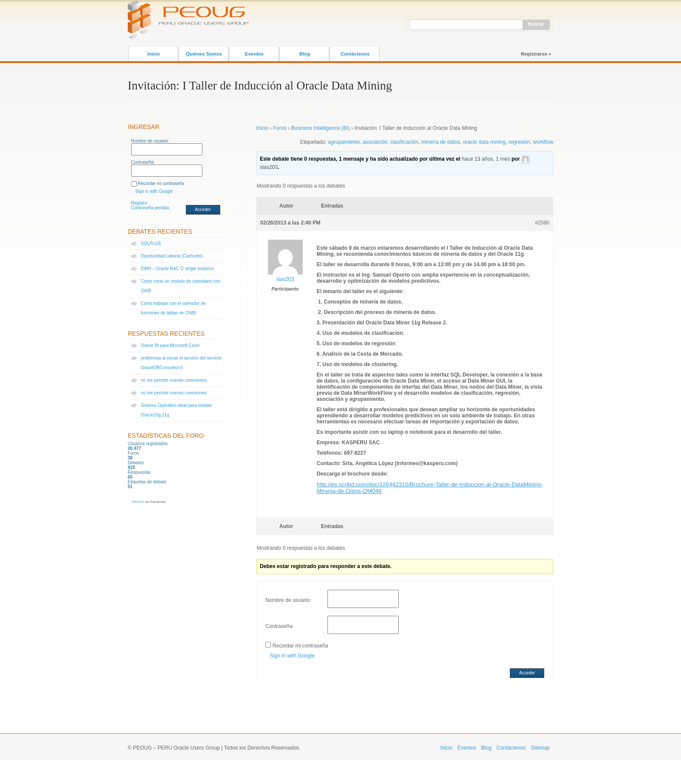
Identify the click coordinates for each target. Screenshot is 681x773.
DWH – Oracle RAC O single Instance (177, 268)
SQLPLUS (151, 243)
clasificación (404, 142)
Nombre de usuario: (150, 141)
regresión (519, 142)
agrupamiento (344, 142)
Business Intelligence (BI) (320, 128)
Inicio (153, 53)
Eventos (254, 53)
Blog (304, 53)
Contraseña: (143, 162)
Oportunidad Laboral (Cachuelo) (172, 256)
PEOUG (138, 502)
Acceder (203, 209)
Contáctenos (355, 53)
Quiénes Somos (204, 53)
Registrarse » (536, 53)
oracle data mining (484, 142)
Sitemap (540, 748)
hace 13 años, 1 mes (486, 159)
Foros (280, 128)
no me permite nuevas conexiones (174, 380)
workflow (543, 142)
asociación (375, 142)
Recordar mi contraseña (161, 183)
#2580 (542, 223)
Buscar (536, 23)
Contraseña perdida (150, 207)
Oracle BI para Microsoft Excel (170, 345)
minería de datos (440, 142)
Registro (139, 203)
